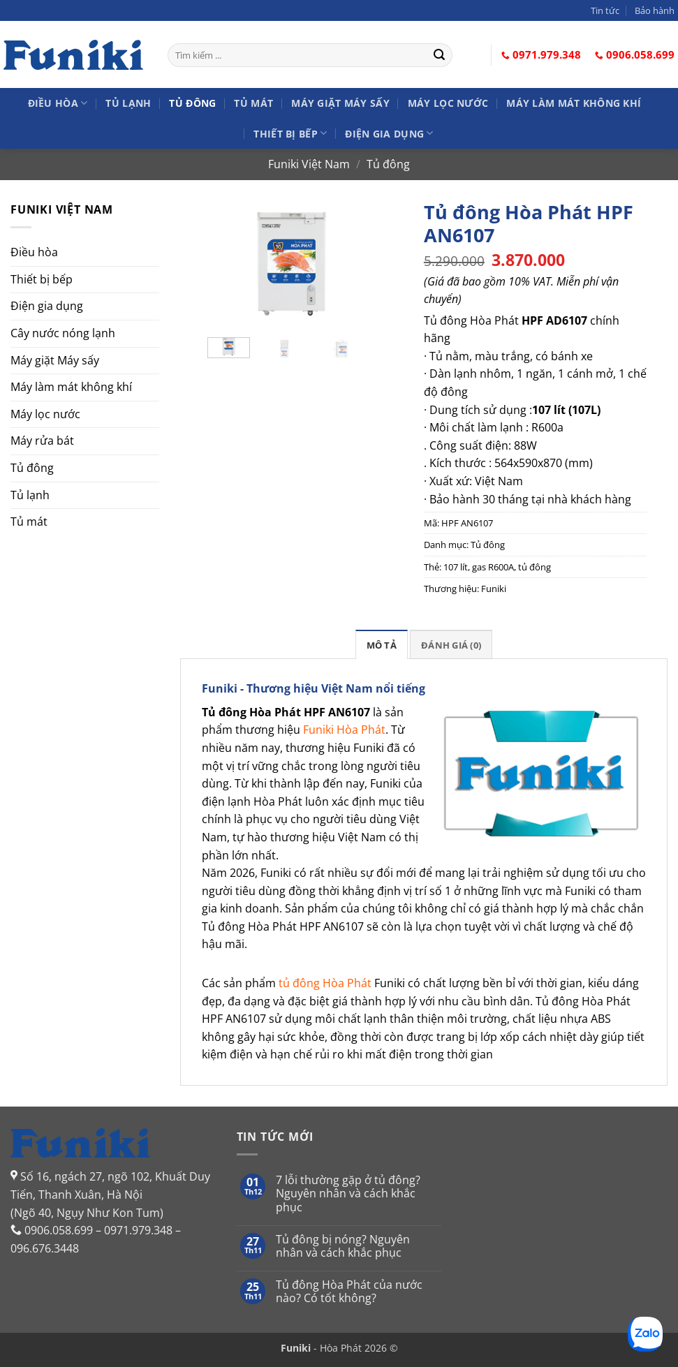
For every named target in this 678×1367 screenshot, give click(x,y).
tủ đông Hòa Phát (325, 983)
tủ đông (534, 567)
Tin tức (605, 10)
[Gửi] (440, 55)
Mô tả (382, 645)
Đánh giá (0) (451, 645)
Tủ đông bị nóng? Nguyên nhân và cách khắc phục (343, 1246)
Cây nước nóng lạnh (62, 333)
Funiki (493, 588)
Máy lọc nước (448, 103)
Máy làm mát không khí (573, 103)
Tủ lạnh (128, 103)
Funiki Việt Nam (309, 164)
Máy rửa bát (42, 440)
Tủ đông (192, 103)
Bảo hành (655, 10)
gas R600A (493, 567)
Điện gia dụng (389, 133)
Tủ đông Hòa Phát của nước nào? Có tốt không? (349, 1291)
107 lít (455, 567)
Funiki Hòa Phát (344, 729)
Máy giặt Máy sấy (340, 103)
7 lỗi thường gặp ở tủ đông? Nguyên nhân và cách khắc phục (348, 1194)
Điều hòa (58, 103)
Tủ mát (253, 103)
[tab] (381, 644)
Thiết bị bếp (290, 133)
